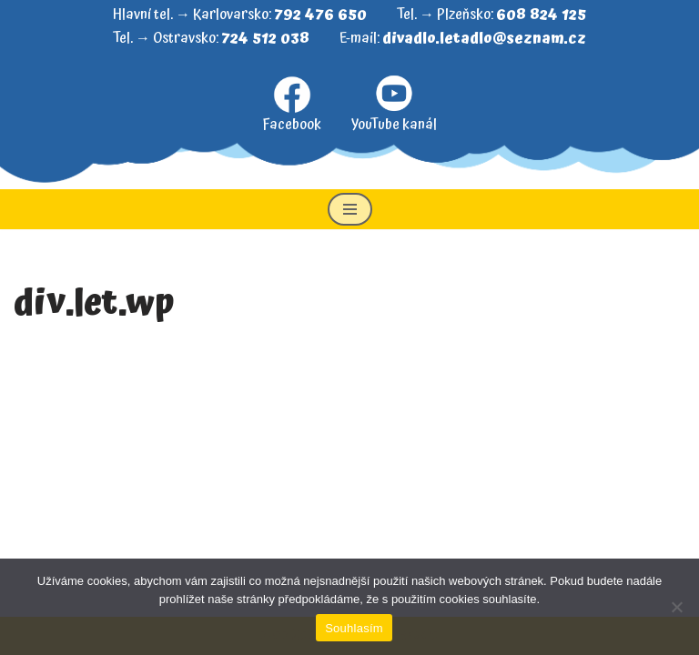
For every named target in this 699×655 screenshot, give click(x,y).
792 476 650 (320, 14)
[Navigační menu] (350, 209)
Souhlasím (354, 628)
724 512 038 (265, 38)
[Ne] (676, 607)
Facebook (291, 106)
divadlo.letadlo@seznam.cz (484, 38)
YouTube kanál (394, 105)
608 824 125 (541, 14)
